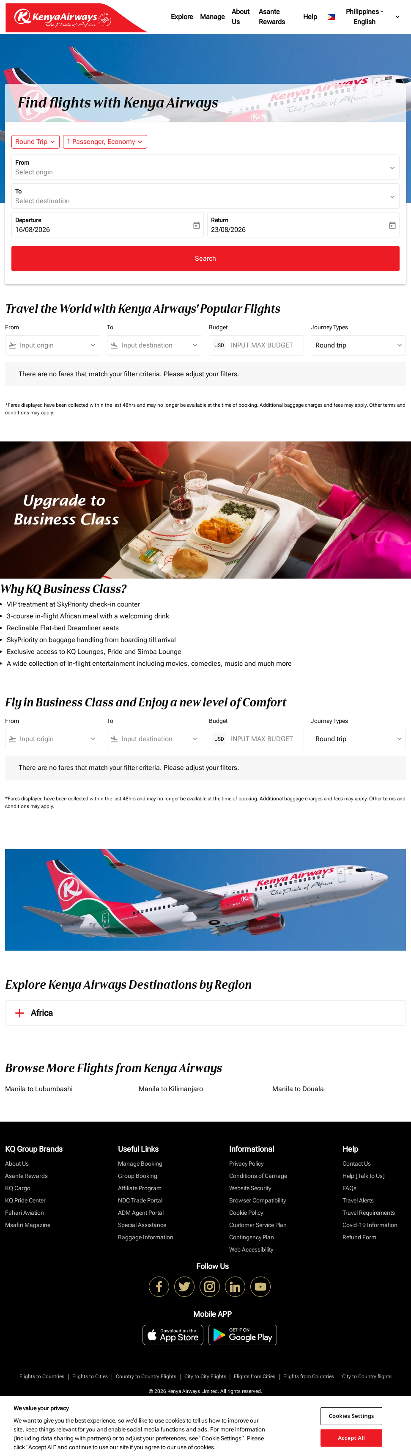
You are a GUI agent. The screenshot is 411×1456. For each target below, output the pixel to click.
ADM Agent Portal (141, 1212)
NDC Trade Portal (140, 1200)
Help (310, 17)
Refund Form (359, 1237)
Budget (218, 327)
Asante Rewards (272, 17)
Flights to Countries (41, 1376)
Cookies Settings (351, 1416)
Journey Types (329, 327)
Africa (32, 1013)
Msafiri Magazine (27, 1225)
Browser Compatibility (257, 1200)
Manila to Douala (298, 1089)
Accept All (351, 1437)
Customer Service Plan (258, 1225)
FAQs (349, 1188)
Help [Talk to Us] (363, 1175)
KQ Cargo (17, 1188)
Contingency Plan (251, 1237)
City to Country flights (367, 1376)
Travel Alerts (358, 1200)
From (22, 162)
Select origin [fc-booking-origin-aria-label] (34, 172)
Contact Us (356, 1163)
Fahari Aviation (24, 1212)
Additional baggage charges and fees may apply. (314, 405)
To (18, 191)
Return (219, 220)
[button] (105, 142)
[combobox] (56, 345)
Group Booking (137, 1175)
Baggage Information (145, 1237)
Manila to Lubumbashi (39, 1089)
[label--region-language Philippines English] (364, 17)
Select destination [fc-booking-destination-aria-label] (42, 201)
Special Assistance (142, 1225)
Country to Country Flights (146, 1376)
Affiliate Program (140, 1188)
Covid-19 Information (369, 1225)
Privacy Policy (246, 1163)
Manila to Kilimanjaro (171, 1089)
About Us (240, 17)
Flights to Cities (90, 1376)
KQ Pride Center (25, 1200)
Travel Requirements (368, 1212)
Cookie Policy (246, 1212)
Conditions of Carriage (258, 1175)
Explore (182, 17)
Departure (28, 220)
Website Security (250, 1188)
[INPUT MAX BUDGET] (263, 345)
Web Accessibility (251, 1249)
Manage (212, 17)
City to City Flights (205, 1376)
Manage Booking (140, 1163)
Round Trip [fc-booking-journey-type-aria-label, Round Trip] (31, 142)
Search (205, 258)
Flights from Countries (308, 1376)
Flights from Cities (254, 1376)
